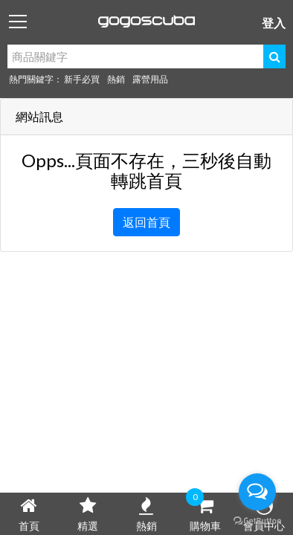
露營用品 (150, 79)
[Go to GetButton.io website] (257, 520)
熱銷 (116, 79)
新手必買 (82, 79)
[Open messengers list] (257, 491)
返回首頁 (146, 222)
